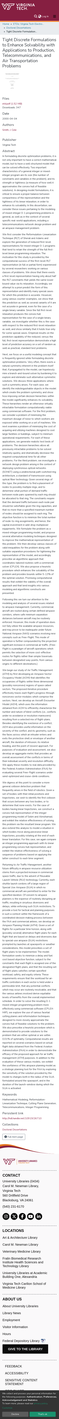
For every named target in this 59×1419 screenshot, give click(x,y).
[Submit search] (36, 16)
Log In (45, 16)
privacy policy (40, 1403)
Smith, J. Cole (9, 130)
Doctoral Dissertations (18, 28)
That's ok (42, 1414)
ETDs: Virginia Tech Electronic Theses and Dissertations (29, 24)
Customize (7, 1407)
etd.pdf (12, 103)
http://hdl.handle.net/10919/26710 (22, 1118)
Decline (15, 1414)
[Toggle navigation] (54, 16)
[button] (40, 16)
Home (6, 24)
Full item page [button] (13, 1137)
